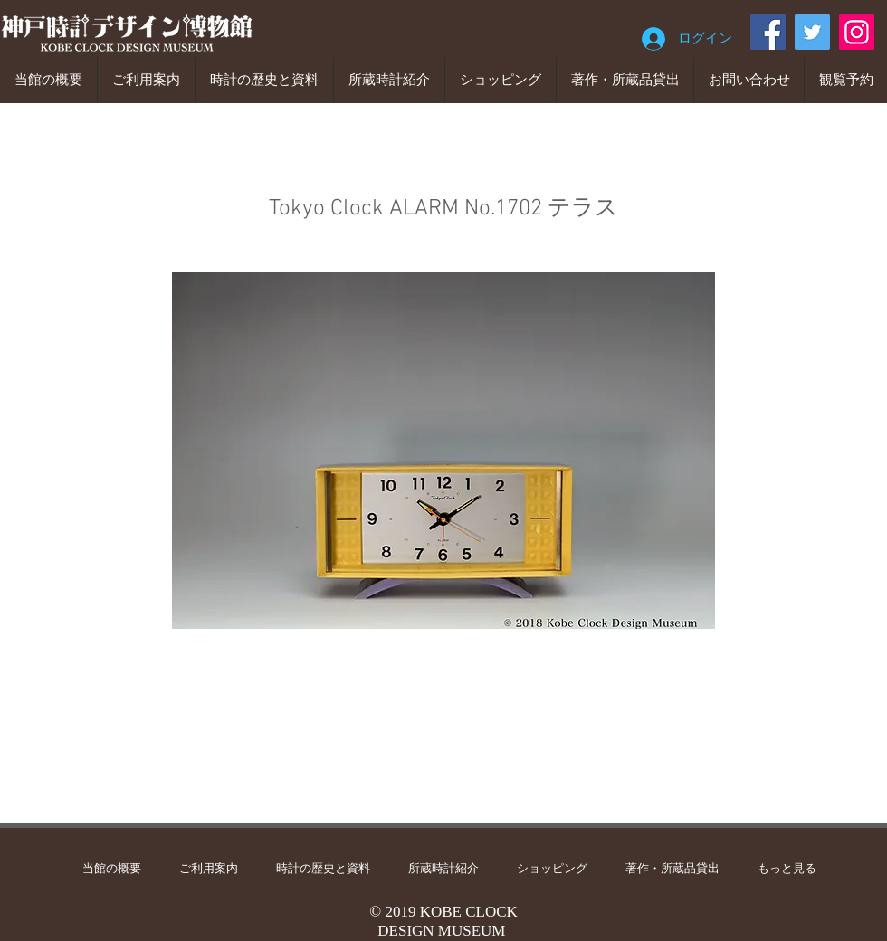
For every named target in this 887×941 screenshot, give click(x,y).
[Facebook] (768, 32)
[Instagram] (856, 32)
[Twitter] (812, 32)
